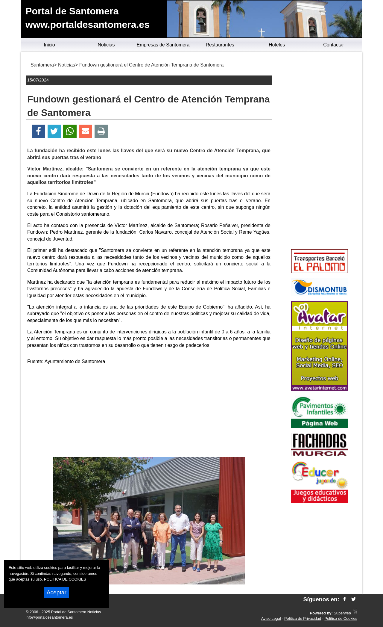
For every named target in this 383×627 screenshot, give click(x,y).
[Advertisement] (149, 412)
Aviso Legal (271, 618)
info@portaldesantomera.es (49, 617)
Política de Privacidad (302, 618)
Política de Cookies (340, 618)
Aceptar (56, 592)
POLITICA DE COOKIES (65, 579)
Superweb (342, 613)
